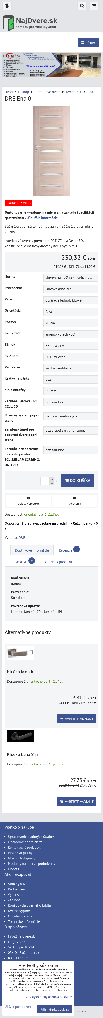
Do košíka (77, 480)
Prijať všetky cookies (54, 1009)
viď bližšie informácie (41, 217)
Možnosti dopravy (21, 858)
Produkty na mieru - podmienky (31, 863)
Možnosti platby (20, 852)
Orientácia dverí (20, 916)
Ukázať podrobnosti (18, 1007)
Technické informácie (24, 921)
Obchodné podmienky (25, 842)
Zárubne (14, 900)
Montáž (13, 869)
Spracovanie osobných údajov (31, 836)
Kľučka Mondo (20, 671)
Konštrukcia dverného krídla (29, 905)
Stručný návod (19, 883)
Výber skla (16, 894)
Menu (88, 42)
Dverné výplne (19, 910)
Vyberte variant (77, 719)
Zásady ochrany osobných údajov (49, 997)
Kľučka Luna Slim (23, 754)
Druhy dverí (16, 889)
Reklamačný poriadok (24, 847)
